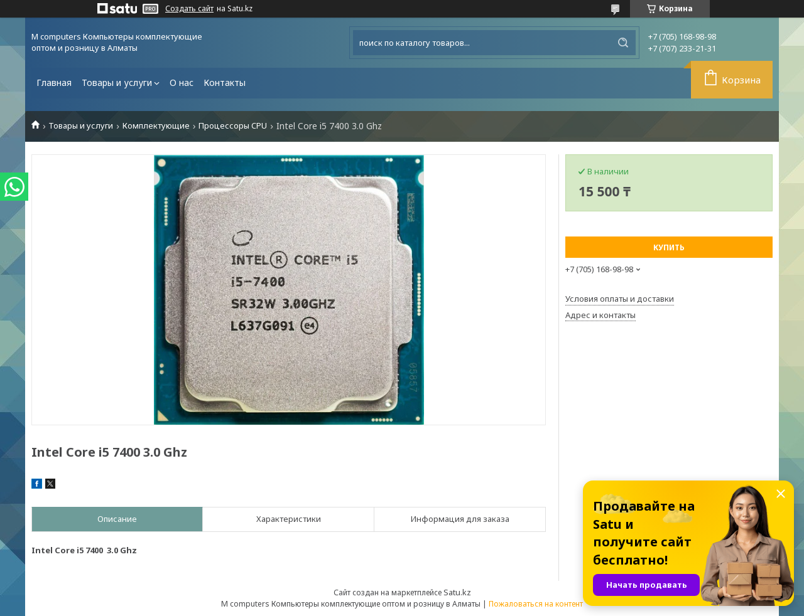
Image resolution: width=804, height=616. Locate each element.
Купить (669, 247)
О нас (181, 82)
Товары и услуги (117, 82)
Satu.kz (457, 592)
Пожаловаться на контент (536, 603)
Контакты (225, 82)
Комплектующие (156, 125)
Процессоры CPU (232, 125)
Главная (54, 82)
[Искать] (623, 42)
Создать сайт (189, 8)
